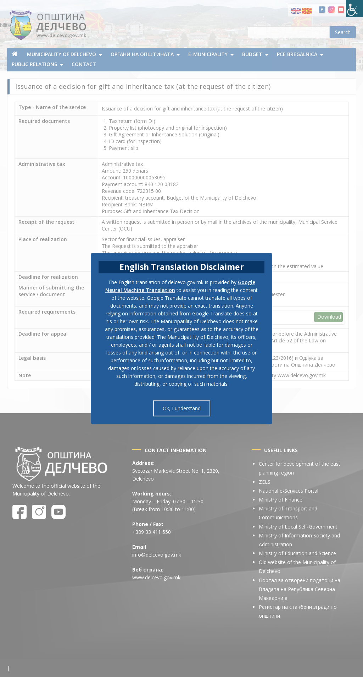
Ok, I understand (182, 408)
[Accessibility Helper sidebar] (354, 8)
